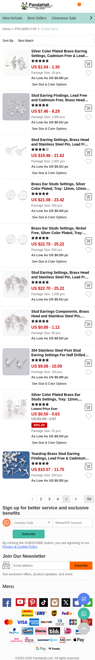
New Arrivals (12, 18)
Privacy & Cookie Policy (20, 547)
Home (7, 29)
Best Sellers (37, 18)
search (67, 6)
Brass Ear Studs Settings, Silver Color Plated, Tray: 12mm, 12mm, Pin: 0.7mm (59, 188)
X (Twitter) (66, 602)
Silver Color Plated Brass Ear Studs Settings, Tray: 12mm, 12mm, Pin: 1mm (56, 399)
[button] (91, 18)
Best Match (25, 40)
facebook (7, 602)
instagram (54, 602)
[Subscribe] (41, 566)
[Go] (77, 499)
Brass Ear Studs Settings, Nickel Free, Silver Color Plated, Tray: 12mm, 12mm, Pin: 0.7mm (58, 232)
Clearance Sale (64, 18)
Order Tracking (84, 599)
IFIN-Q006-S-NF (25, 29)
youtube (20, 601)
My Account (87, 6)
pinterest (32, 602)
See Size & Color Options (49, 84)
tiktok (43, 602)
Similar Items (49, 29)
